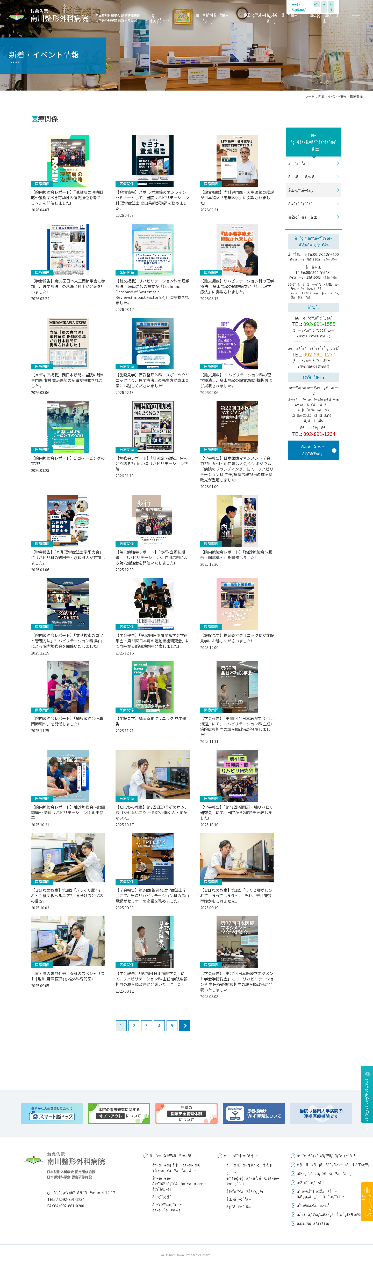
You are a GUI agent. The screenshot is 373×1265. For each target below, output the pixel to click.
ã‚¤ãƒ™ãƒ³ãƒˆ (300, 203)
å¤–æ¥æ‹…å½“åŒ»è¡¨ (313, 450)
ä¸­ (324, 7)
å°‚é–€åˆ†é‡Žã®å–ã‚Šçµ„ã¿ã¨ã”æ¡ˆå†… (321, 1193)
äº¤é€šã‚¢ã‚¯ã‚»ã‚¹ (313, 1205)
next (185, 1026)
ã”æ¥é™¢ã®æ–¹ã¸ (207, 18)
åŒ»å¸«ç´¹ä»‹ (238, 1199)
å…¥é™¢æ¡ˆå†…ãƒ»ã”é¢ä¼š (168, 1207)
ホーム (309, 96)
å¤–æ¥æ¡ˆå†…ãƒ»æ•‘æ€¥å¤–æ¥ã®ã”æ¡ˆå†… (176, 1167)
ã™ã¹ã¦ (299, 163)
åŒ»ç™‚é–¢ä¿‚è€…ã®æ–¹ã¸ (270, 18)
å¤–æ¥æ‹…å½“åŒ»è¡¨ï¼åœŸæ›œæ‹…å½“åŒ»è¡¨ (179, 1183)
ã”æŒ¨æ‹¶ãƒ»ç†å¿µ (249, 1164)
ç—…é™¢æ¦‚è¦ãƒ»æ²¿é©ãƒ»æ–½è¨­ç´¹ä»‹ (252, 1178)
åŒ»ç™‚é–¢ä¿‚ (300, 190)
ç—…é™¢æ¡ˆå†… (158, 18)
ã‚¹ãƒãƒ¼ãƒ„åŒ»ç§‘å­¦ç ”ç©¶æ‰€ (330, 1214)
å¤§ (331, 7)
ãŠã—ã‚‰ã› (303, 176)
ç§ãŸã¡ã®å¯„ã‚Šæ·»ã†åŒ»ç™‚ (333, 1164)
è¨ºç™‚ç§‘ (161, 1196)
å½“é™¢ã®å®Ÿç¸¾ (244, 1191)
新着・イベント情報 (332, 96)
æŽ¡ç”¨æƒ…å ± (324, 18)
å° (317, 4)
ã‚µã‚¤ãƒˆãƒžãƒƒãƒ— (315, 1223)
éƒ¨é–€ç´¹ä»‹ (238, 1206)
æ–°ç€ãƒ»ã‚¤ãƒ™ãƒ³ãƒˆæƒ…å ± (313, 142)
